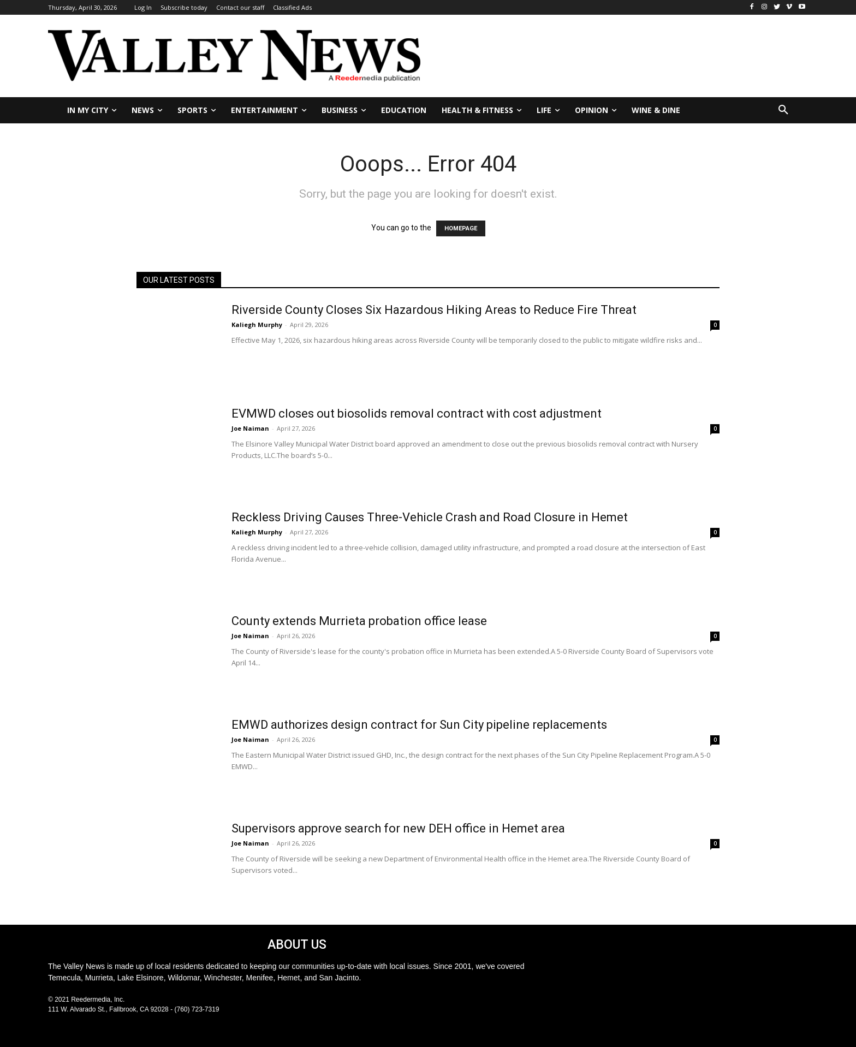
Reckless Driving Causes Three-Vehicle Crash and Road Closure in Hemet (429, 517)
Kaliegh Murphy (256, 324)
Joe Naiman (250, 428)
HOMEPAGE (460, 228)
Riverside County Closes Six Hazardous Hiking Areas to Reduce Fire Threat (434, 310)
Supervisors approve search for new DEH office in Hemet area (398, 828)
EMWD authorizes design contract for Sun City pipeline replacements (419, 724)
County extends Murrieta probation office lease (359, 621)
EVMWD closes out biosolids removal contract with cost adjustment (416, 413)
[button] (783, 110)
